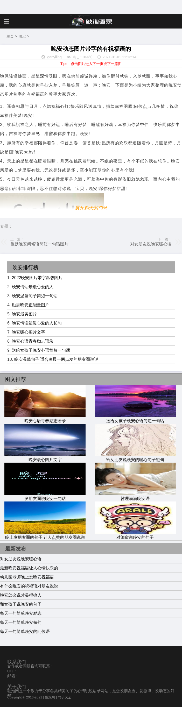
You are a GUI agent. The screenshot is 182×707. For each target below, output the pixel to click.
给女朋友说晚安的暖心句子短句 (135, 457)
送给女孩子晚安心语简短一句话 (41, 350)
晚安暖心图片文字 (28, 332)
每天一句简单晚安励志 (20, 613)
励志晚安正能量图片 (30, 305)
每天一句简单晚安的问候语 (25, 631)
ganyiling (54, 57)
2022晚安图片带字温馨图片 (37, 277)
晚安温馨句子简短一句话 (35, 296)
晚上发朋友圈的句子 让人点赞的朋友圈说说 (45, 535)
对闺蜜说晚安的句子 (135, 535)
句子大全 (64, 697)
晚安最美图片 (24, 314)
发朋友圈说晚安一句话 (45, 496)
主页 (10, 36)
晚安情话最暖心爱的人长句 (37, 323)
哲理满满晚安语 (135, 496)
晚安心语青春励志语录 (32, 341)
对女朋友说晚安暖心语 (151, 244)
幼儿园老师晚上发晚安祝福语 (27, 577)
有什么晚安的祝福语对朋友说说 (29, 586)
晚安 (22, 36)
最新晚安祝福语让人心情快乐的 (29, 568)
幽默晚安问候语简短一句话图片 (39, 244)
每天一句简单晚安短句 (20, 622)
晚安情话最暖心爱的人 (32, 287)
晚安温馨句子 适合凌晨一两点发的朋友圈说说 (56, 359)
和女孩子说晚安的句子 (20, 604)
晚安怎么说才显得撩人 (20, 595)
